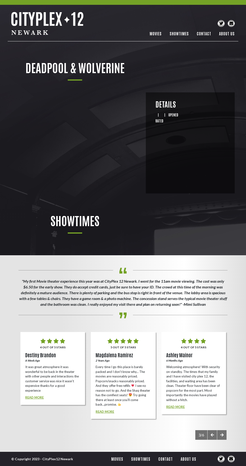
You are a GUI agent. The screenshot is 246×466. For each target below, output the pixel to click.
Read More (34, 397)
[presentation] (212, 435)
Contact (204, 33)
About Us (227, 33)
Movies (156, 33)
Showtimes (179, 33)
